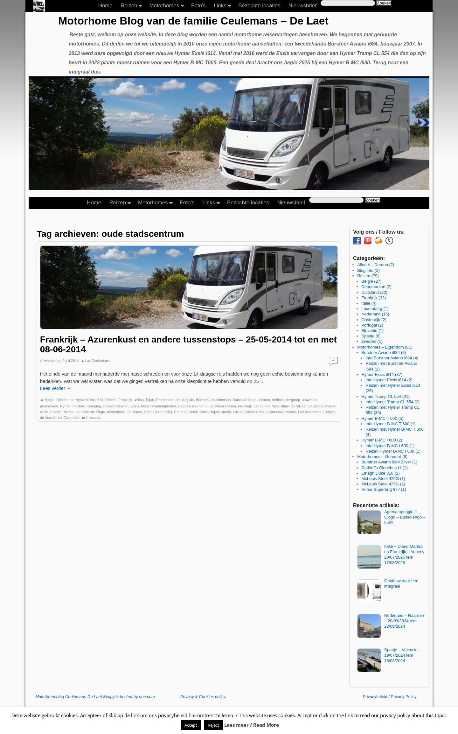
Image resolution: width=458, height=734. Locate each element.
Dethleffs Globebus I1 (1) (384, 467)
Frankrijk (125, 400)
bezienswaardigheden (158, 406)
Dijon (150, 400)
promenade (49, 406)
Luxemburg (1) (374, 308)
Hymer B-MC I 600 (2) (381, 440)
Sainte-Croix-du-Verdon (251, 400)
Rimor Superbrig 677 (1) (383, 489)
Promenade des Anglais (175, 400)
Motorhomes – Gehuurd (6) (382, 456)
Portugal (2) (372, 325)
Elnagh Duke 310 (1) (380, 473)
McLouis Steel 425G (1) (383, 478)
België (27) (371, 281)
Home (105, 6)
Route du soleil (186, 412)
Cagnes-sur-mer (191, 406)
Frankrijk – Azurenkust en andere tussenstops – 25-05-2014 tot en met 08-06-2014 (188, 344)
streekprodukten (115, 406)
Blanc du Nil (290, 406)
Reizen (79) (368, 275)
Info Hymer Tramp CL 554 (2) (392, 401)
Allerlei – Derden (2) (375, 264)
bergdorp (293, 400)
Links (224, 6)
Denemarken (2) (376, 286)
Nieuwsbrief (302, 6)
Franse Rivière (61, 412)
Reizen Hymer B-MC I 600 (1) (392, 451)
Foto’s (198, 6)
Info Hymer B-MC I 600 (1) (389, 445)
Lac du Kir (262, 406)
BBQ (168, 412)
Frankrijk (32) (373, 297)
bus (141, 400)
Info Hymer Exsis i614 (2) (388, 380)
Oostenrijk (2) (373, 319)
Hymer (65, 406)
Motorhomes (168, 6)
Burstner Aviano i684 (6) (383, 352)
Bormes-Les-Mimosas (213, 400)
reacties (93, 418)
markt (226, 412)
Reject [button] (213, 725)
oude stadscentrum (220, 406)
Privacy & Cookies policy (203, 696)
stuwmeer (309, 400)
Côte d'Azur (153, 412)
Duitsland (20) (374, 292)
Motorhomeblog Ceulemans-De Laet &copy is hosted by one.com (95, 696)
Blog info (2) (368, 270)
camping (94, 406)
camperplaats (312, 406)
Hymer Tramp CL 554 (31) (385, 396)
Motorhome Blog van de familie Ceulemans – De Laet (193, 21)
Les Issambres (309, 412)
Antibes (278, 400)
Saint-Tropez (210, 412)
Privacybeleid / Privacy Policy (389, 696)
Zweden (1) (371, 341)
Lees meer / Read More (251, 725)
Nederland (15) (375, 314)
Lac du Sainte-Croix (248, 412)
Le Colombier (69, 418)
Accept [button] (190, 725)
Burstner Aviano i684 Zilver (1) (389, 462)
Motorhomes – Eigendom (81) (384, 347)
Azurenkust (116, 412)
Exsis (134, 406)
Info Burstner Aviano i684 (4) (391, 358)
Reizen (133, 6)
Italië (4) (368, 303)
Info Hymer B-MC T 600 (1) (390, 423)
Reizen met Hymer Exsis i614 (79, 400)
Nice (275, 406)
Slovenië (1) (372, 330)
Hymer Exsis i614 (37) (381, 374)
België (49, 400)
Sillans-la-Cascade (281, 412)
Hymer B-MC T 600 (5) (382, 418)
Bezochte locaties (259, 6)
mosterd (79, 406)
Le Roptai (134, 412)
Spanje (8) (370, 336)
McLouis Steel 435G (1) (383, 484)
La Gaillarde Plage (90, 412)
